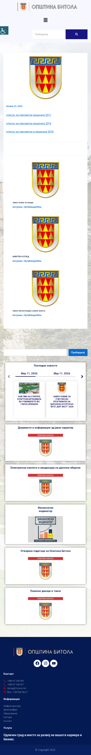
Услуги (8, 727)
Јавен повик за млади (22, 202)
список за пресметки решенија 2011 (28, 115)
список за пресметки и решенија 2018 (29, 131)
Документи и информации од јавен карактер (45, 427)
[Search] (49, 34)
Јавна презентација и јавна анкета (28, 310)
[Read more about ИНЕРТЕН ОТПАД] (45, 234)
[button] (45, 20)
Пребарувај (78, 352)
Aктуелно (17, 207)
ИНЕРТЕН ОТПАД (20, 256)
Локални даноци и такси (45, 591)
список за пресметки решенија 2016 (28, 123)
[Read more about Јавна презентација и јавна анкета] (45, 288)
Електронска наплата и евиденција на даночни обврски (45, 467)
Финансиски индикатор (45, 509)
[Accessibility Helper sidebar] (4, 30)
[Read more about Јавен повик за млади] (45, 180)
